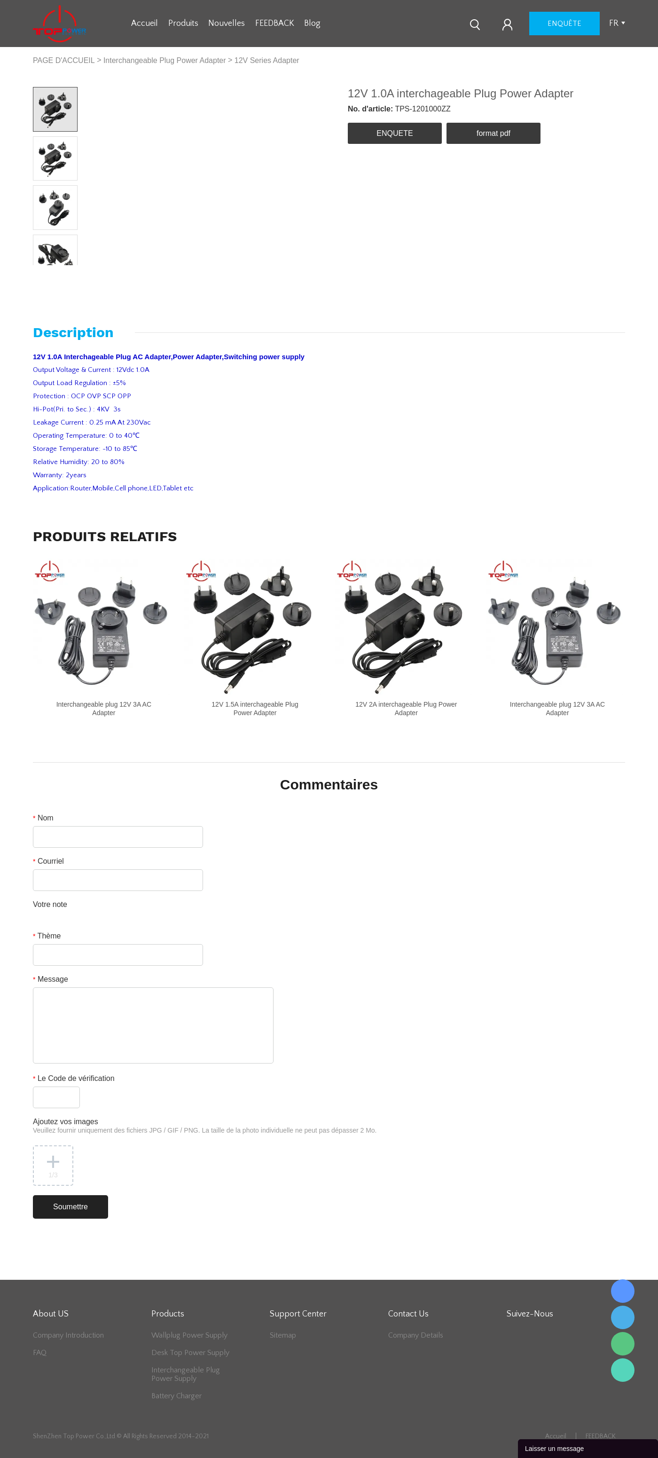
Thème (47, 936)
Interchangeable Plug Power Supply (185, 1374)
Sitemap (283, 1335)
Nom (43, 818)
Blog (312, 23)
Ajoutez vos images (205, 1126)
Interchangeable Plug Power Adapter (164, 60)
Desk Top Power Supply (190, 1352)
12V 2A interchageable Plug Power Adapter (406, 709)
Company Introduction (68, 1335)
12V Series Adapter (267, 60)
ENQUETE (394, 133)
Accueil (144, 23)
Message (50, 979)
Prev (44, 272)
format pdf (493, 133)
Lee (622, 1370)
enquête (564, 23)
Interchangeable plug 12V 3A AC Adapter (103, 709)
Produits (183, 23)
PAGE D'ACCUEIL (64, 60)
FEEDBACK (274, 23)
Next (66, 272)
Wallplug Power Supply (189, 1335)
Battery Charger (176, 1396)
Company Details (415, 1335)
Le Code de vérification (74, 1078)
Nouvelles (226, 23)
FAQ (40, 1352)
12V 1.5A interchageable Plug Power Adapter (255, 709)
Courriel (48, 861)
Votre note (50, 904)
